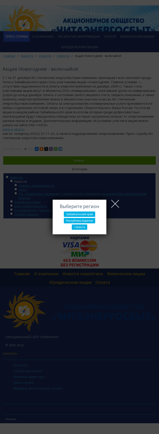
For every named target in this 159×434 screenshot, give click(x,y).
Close (115, 204)
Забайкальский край (79, 214)
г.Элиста (79, 227)
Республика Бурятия (79, 220)
